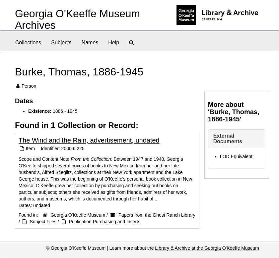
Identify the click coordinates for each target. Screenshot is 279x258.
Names (90, 42)
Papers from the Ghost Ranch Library (156, 215)
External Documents (227, 139)
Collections (28, 42)
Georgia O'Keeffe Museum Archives (77, 19)
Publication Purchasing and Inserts (104, 221)
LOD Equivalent (236, 156)
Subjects (61, 42)
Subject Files (43, 221)
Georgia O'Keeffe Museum (77, 215)
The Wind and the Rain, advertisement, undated (89, 140)
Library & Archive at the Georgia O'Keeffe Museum (207, 248)
